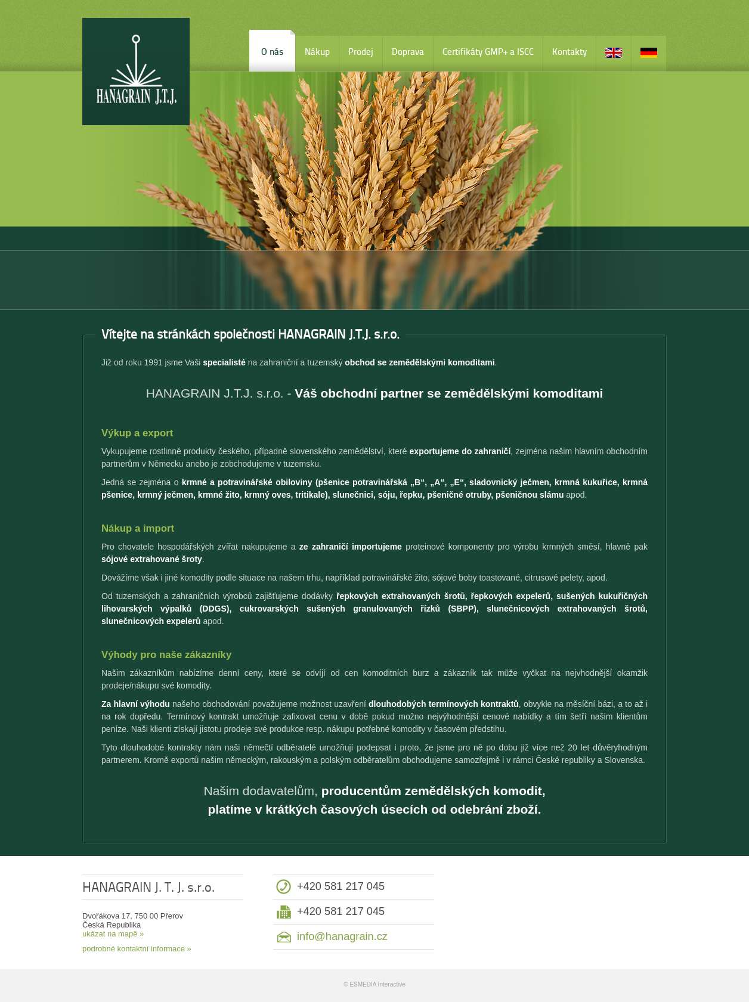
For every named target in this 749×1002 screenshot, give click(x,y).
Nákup (317, 51)
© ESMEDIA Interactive (374, 984)
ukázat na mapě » (113, 933)
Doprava (408, 51)
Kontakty (569, 51)
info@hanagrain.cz (342, 936)
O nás (272, 51)
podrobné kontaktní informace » (136, 948)
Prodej (360, 51)
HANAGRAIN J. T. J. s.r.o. (136, 71)
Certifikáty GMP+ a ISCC (488, 51)
